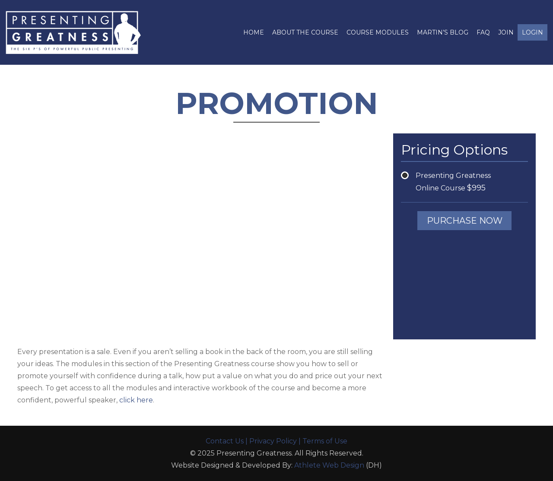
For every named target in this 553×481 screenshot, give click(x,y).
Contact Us (225, 441)
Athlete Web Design (329, 465)
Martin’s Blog (442, 32)
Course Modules (377, 32)
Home (253, 32)
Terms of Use (324, 441)
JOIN (506, 32)
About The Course (305, 32)
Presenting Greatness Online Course (453, 182)
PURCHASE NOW (464, 220)
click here (136, 400)
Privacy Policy (273, 441)
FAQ (483, 32)
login (532, 32)
